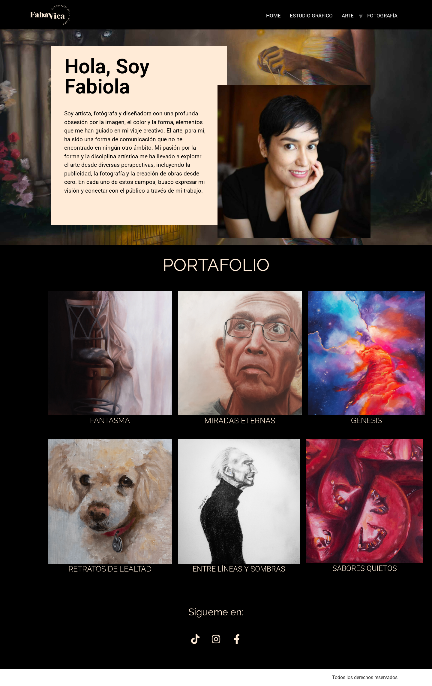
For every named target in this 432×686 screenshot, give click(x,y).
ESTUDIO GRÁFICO (311, 16)
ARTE (348, 16)
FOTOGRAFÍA (382, 16)
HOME (273, 16)
